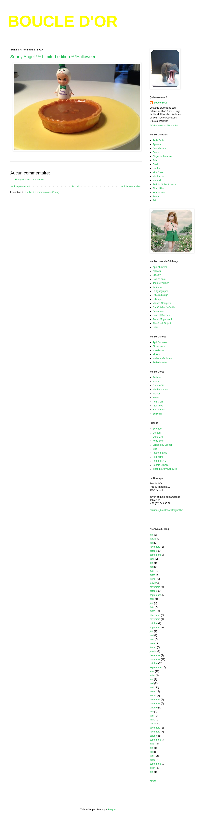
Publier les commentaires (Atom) (42, 192)
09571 (153, 781)
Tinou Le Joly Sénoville (165, 469)
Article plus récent (20, 186)
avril (152, 571)
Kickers (156, 354)
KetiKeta (157, 287)
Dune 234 (158, 436)
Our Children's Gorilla (164, 307)
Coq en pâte (159, 279)
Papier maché (160, 452)
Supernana (158, 311)
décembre (155, 615)
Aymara (157, 144)
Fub (155, 160)
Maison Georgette (162, 303)
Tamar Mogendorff (162, 319)
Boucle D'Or (160, 102)
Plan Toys (158, 405)
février (153, 579)
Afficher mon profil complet (164, 125)
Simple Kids (159, 192)
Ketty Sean (158, 440)
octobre (154, 551)
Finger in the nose (162, 156)
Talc (155, 200)
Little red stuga (160, 295)
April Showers (160, 342)
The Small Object (162, 323)
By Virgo (157, 428)
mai (151, 542)
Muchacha (158, 176)
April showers (160, 267)
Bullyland (157, 377)
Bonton (156, 152)
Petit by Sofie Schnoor (164, 184)
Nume (156, 397)
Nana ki (157, 180)
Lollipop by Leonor (162, 445)
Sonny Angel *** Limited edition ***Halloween (53, 56)
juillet (152, 675)
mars (152, 575)
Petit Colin (158, 401)
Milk (155, 448)
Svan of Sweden (161, 315)
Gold (155, 164)
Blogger (112, 809)
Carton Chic (159, 385)
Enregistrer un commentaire (29, 179)
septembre (155, 554)
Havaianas (158, 350)
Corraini (157, 432)
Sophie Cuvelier (161, 465)
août (152, 558)
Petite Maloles (160, 362)
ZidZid (156, 327)
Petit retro (158, 457)
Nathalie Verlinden (162, 358)
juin (151, 534)
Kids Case (158, 172)
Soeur (156, 196)
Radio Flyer (159, 409)
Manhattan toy (160, 389)
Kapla (156, 381)
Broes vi (157, 275)
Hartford (157, 168)
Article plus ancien (130, 186)
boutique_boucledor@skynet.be (166, 510)
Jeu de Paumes (161, 283)
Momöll (156, 393)
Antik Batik (158, 140)
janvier (153, 538)
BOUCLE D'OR (63, 21)
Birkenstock (159, 346)
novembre (155, 546)
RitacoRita (158, 188)
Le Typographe (160, 291)
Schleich (157, 413)
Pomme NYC (159, 460)
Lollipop (157, 299)
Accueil (76, 186)
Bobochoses (159, 148)
